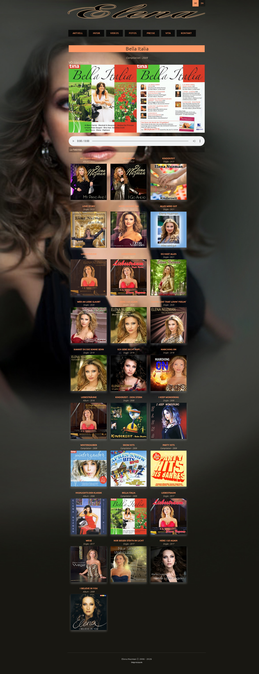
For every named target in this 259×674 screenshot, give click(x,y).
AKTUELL (78, 33)
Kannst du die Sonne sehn (89, 349)
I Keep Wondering (168, 397)
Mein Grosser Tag (129, 206)
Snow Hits (128, 445)
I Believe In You (88, 588)
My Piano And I (88, 158)
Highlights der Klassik (89, 492)
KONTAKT (186, 33)
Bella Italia (128, 492)
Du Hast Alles (168, 254)
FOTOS (133, 33)
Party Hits (168, 445)
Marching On (168, 349)
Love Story (88, 206)
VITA (168, 33)
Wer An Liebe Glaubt (88, 301)
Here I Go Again (128, 301)
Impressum (136, 662)
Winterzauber (88, 445)
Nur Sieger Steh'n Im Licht (129, 540)
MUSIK (96, 33)
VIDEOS (114, 33)
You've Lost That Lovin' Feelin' (168, 301)
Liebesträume (89, 254)
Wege (89, 540)
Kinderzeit (168, 158)
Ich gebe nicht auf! (128, 349)
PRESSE (151, 33)
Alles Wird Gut (168, 206)
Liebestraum (128, 254)
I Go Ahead (128, 158)
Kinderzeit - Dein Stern (128, 397)
